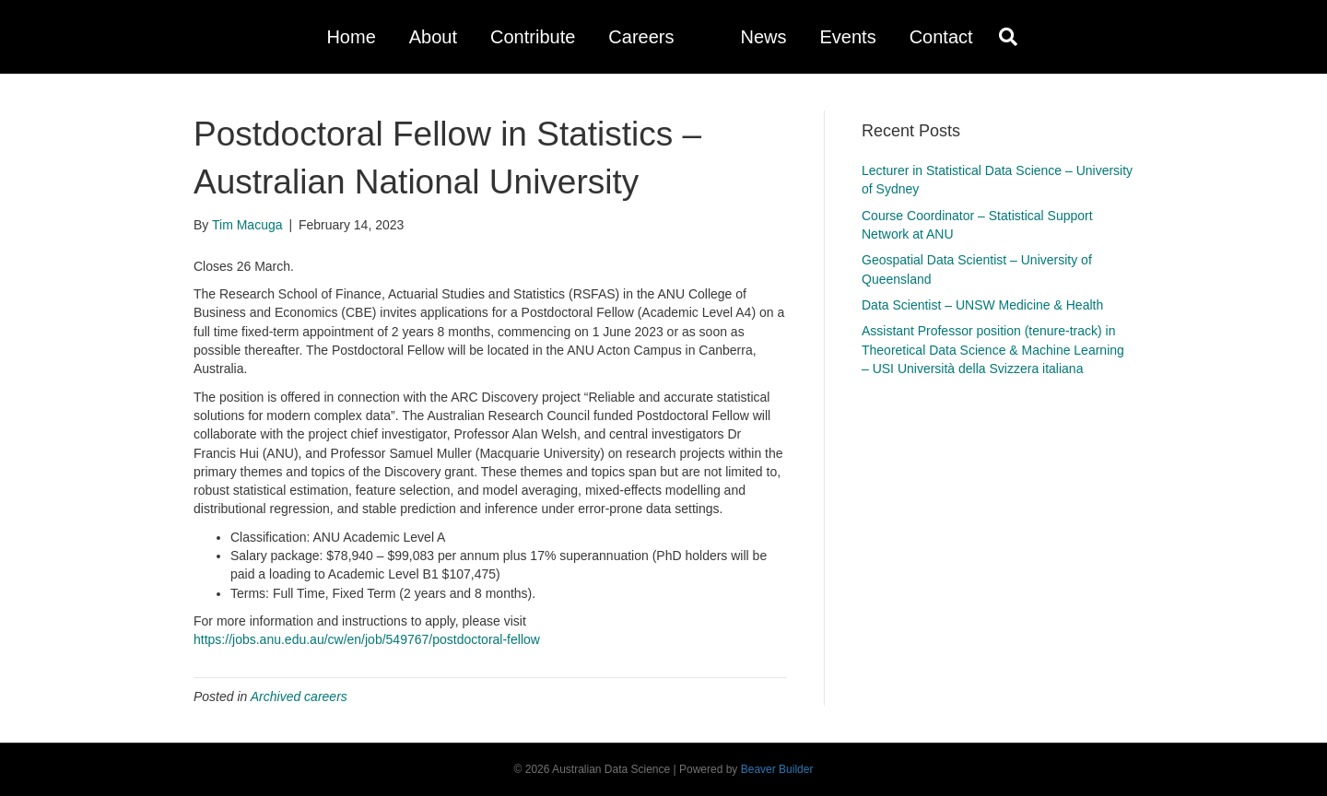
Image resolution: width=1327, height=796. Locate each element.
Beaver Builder (777, 769)
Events (847, 37)
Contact (941, 37)
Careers (641, 37)
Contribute (532, 37)
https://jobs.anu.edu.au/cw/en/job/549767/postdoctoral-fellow (367, 639)
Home (350, 37)
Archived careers (299, 696)
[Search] (1003, 37)
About (433, 37)
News (763, 37)
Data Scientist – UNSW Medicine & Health (982, 305)
